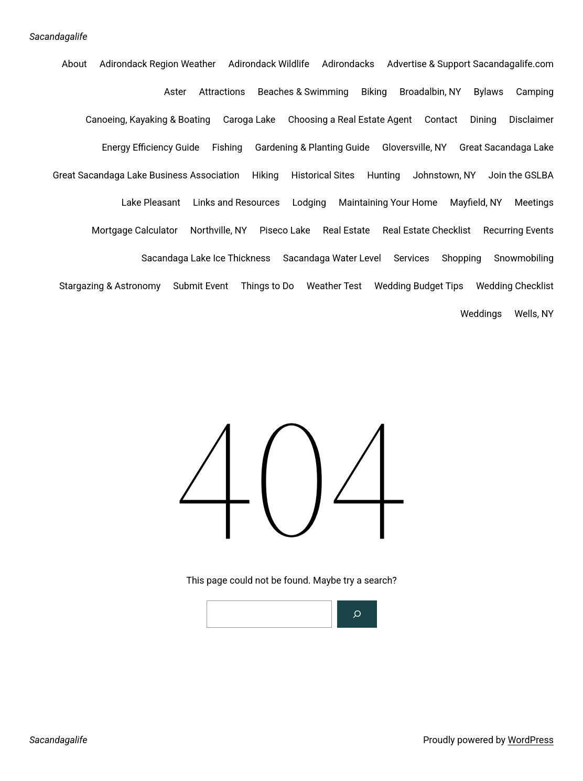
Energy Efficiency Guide (150, 147)
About (74, 63)
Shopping (462, 257)
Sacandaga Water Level (332, 257)
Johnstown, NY (444, 175)
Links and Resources (236, 202)
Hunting (383, 175)
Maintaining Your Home (388, 202)
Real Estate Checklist (427, 230)
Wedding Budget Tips (418, 285)
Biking (374, 91)
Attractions (222, 91)
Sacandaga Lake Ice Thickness (206, 257)
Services (411, 257)
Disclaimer (531, 119)
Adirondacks (348, 63)
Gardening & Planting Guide (312, 147)
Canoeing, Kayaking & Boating (147, 119)
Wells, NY (534, 313)
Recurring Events (518, 230)
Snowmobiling (524, 257)
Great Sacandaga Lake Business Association (146, 175)
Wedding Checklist (515, 285)
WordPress (531, 739)
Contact (441, 119)
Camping (535, 91)
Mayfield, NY (476, 202)
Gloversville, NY (414, 147)
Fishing (227, 147)
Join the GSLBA (521, 175)
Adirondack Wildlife (268, 63)
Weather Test (334, 285)
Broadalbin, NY (430, 91)
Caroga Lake (249, 119)
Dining (483, 119)
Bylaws (488, 91)
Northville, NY (218, 230)
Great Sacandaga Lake (506, 147)
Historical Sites (323, 175)
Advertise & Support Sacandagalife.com (470, 63)
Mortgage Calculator (135, 230)
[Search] (357, 614)
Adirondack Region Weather (158, 63)
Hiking (265, 175)
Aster (175, 91)
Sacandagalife (58, 36)
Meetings (534, 202)
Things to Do (267, 285)
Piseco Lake (285, 230)
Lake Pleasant (150, 202)
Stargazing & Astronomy (109, 285)
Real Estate (346, 230)
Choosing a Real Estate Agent (350, 119)
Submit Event (200, 285)
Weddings (481, 313)
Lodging (309, 202)
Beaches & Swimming (303, 91)
